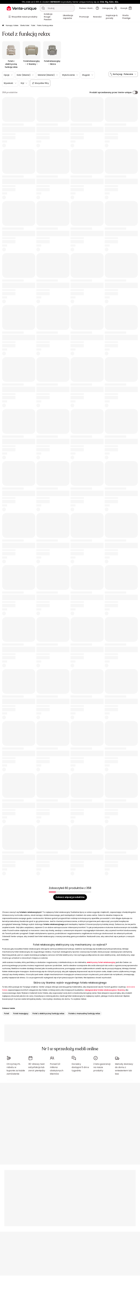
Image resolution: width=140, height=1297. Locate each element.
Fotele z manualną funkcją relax (84, 1013)
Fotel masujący (20, 1013)
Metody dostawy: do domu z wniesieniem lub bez (124, 1068)
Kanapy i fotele (12, 25)
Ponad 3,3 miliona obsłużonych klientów (56, 1068)
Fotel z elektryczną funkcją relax (48, 1013)
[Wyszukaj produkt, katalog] (43, 8)
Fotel (33, 25)
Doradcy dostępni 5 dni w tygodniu (80, 1067)
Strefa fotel (24, 25)
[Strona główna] (3, 25)
